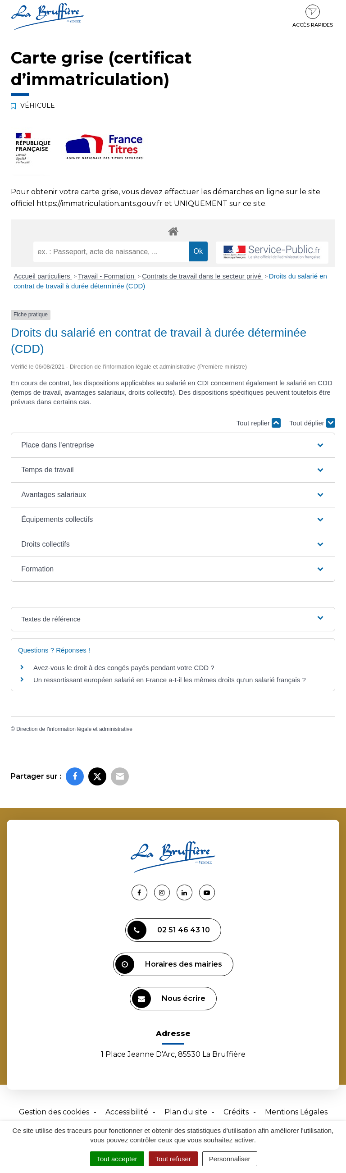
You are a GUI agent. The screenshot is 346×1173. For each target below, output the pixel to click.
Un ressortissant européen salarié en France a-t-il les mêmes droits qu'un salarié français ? (169, 680)
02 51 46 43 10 (168, 930)
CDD (325, 383)
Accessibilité (126, 1112)
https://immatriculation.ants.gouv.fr (99, 203)
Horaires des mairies (168, 964)
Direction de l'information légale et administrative (74, 729)
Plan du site (185, 1112)
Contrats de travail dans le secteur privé (202, 276)
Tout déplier (312, 423)
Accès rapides (312, 16)
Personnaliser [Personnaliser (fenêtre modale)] (229, 1159)
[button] (173, 445)
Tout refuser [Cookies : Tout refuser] (173, 1159)
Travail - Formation (107, 276)
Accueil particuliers (43, 276)
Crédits (236, 1112)
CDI (203, 383)
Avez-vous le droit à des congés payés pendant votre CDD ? (123, 667)
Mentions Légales (296, 1112)
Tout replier (259, 423)
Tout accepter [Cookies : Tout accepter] (117, 1159)
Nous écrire (168, 998)
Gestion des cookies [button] (54, 1112)
